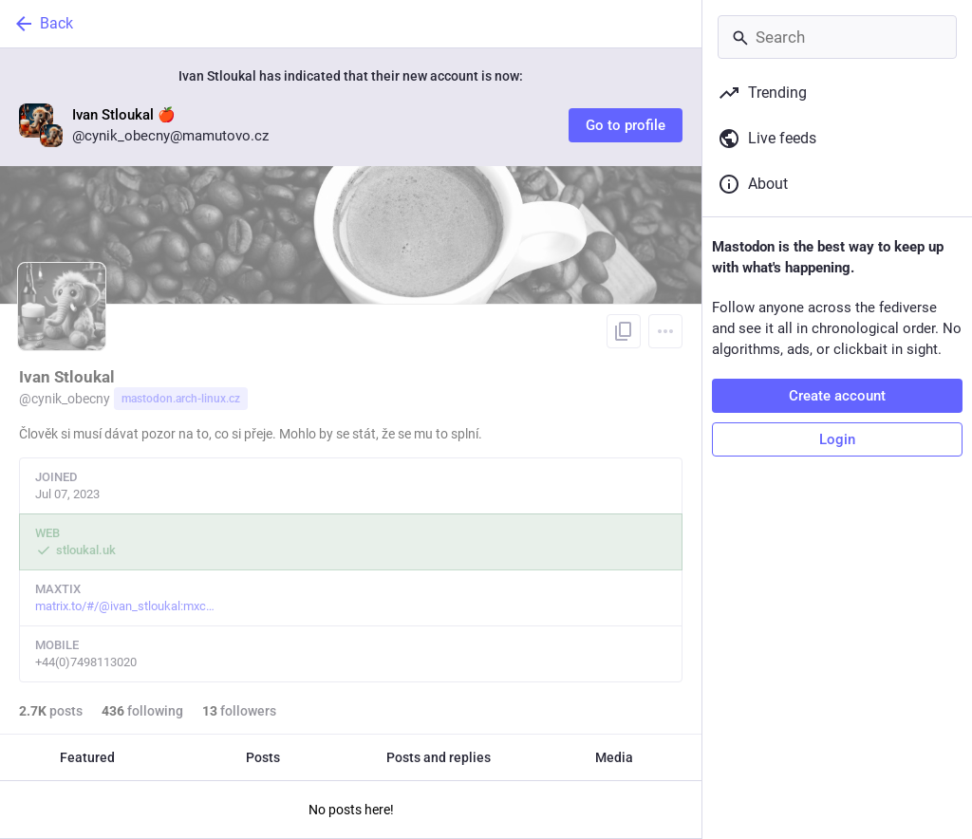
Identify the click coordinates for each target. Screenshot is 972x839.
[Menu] (665, 331)
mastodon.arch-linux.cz (181, 398)
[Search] (837, 37)
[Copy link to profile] (624, 331)
